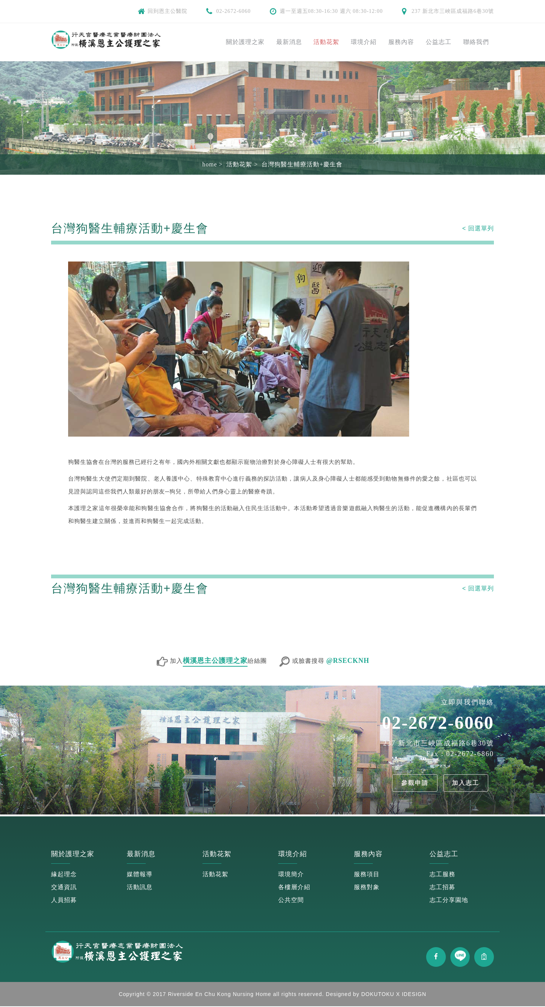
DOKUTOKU (377, 995)
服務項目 (367, 874)
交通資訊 (64, 887)
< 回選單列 (478, 228)
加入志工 (465, 783)
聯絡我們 (476, 42)
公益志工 (439, 42)
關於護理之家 (245, 42)
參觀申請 (413, 783)
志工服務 (442, 874)
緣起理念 (64, 874)
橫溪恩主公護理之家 (215, 660)
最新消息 (289, 42)
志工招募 (442, 887)
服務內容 (401, 42)
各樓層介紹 (294, 887)
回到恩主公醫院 (167, 11)
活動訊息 (140, 887)
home (209, 164)
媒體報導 (140, 874)
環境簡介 (291, 874)
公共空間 (291, 900)
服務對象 (367, 887)
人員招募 (64, 900)
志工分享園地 (449, 900)
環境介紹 (364, 42)
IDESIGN (414, 995)
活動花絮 (326, 42)
